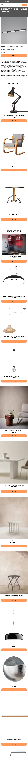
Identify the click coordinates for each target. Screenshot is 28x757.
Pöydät (15, 46)
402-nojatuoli (14, 165)
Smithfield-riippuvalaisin (14, 644)
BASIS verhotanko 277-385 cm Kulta (14, 739)
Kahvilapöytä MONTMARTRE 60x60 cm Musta (14, 595)
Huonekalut (11, 46)
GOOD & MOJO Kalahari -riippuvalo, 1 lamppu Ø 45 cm (14, 336)
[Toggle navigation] (2, 5)
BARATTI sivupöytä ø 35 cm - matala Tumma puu (14, 430)
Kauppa (24, 4)
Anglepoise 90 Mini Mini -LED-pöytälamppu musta (14, 115)
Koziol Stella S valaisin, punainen (14, 256)
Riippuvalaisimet (9, 14)
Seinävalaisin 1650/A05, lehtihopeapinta (14, 684)
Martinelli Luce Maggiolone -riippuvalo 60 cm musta (14, 296)
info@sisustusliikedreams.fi (5, 1)
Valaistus (3, 14)
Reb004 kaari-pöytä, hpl (14, 214)
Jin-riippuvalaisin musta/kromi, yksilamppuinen (14, 376)
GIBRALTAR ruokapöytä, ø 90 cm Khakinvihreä (14, 541)
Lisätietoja (14, 55)
